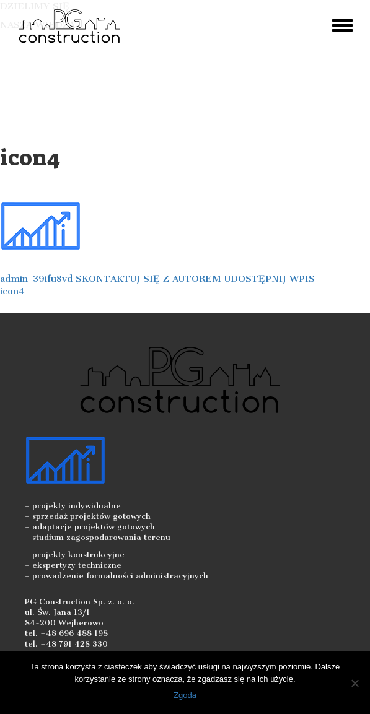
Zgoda (185, 695)
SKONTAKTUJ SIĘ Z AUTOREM (148, 278)
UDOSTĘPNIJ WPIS (269, 278)
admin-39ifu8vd (36, 278)
